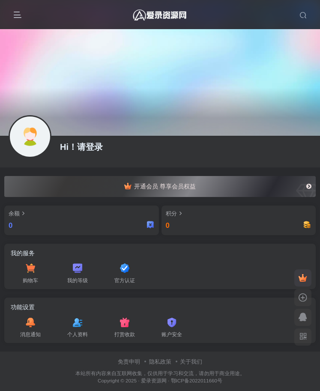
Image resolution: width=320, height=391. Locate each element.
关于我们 (191, 361)
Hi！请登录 (81, 147)
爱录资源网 (154, 380)
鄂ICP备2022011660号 (196, 380)
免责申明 (129, 361)
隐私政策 (160, 361)
